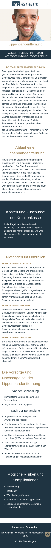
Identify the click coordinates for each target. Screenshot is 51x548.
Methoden (36, 53)
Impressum (18, 527)
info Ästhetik (7, 533)
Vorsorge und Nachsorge (21, 56)
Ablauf (12, 53)
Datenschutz (32, 527)
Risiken (44, 56)
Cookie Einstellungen (25, 541)
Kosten (23, 53)
